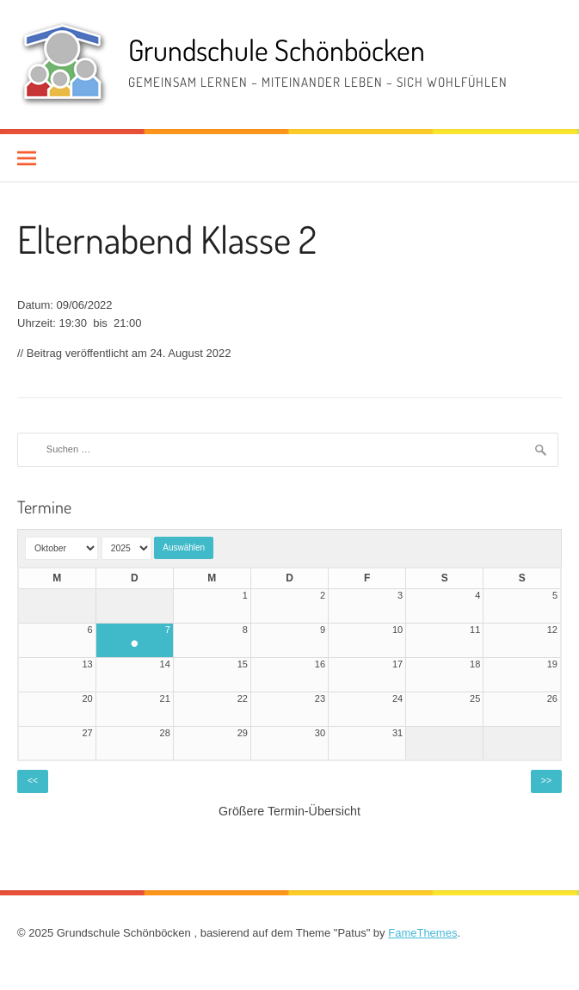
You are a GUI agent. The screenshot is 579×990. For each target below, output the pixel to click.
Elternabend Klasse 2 (167, 238)
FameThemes (422, 932)
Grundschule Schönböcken (276, 49)
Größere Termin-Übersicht (289, 811)
